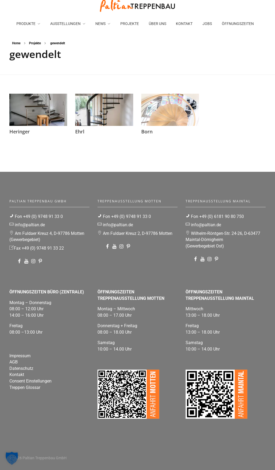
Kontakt (16, 374)
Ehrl (79, 131)
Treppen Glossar (24, 387)
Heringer (19, 131)
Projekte (35, 43)
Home (16, 43)
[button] (12, 458)
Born (147, 131)
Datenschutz (21, 368)
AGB (13, 362)
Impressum (20, 355)
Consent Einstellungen (30, 381)
